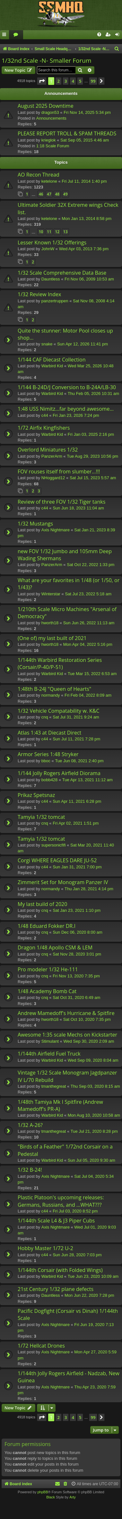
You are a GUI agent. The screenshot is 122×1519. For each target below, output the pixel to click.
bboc (45, 760)
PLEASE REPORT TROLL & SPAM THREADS (67, 133)
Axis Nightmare (55, 529)
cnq (44, 717)
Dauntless (50, 279)
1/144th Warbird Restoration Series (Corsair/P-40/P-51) (60, 663)
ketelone (49, 181)
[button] (42, 81)
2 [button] (58, 81)
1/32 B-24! (30, 1169)
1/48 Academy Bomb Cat (47, 991)
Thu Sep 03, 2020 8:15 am (95, 1086)
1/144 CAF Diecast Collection (52, 359)
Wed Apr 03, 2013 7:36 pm (84, 248)
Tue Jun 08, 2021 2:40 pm (79, 760)
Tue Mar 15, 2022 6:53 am (92, 673)
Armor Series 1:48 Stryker (48, 754)
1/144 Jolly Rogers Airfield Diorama (59, 773)
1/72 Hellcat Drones (41, 1345)
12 (57, 231)
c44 (44, 415)
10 (41, 231)
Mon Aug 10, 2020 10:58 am (94, 1115)
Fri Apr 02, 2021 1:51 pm (76, 823)
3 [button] (66, 81)
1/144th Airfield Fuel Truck (49, 1053)
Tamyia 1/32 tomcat (41, 816)
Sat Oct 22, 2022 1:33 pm (90, 564)
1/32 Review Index (39, 294)
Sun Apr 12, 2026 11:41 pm (82, 344)
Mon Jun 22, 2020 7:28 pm (89, 1295)
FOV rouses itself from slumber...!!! (59, 471)
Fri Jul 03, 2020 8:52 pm (75, 1211)
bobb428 (49, 779)
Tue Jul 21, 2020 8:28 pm (94, 1131)
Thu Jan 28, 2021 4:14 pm (89, 888)
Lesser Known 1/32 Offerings (52, 242)
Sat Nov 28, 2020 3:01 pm (77, 954)
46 (41, 194)
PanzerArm (51, 456)
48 (57, 194)
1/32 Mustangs (35, 523)
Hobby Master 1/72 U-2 (45, 1248)
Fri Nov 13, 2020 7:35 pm (76, 976)
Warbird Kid (52, 365)
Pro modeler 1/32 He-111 (48, 969)
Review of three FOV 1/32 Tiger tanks (61, 501)
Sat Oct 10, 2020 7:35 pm (87, 1019)
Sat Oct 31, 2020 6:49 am (76, 997)
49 (65, 194)
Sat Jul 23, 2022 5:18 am (88, 593)
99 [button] (93, 81)
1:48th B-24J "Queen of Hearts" (54, 688)
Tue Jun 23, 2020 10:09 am (93, 1276)
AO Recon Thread (38, 174)
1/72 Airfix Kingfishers (44, 427)
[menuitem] (16, 35)
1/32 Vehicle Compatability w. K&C (59, 710)
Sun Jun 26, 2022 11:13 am (89, 622)
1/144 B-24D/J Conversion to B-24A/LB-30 (67, 387)
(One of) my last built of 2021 (52, 638)
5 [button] (80, 81)
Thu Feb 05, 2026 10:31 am (93, 393)
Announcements (51, 118)
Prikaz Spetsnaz (36, 795)
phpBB (42, 1492)
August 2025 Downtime (46, 105)
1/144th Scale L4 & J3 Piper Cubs (56, 1220)
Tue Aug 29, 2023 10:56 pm (92, 456)
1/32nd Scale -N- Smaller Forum (47, 60)
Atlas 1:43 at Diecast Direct (49, 732)
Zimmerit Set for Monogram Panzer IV (63, 882)
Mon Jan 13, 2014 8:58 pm (86, 218)
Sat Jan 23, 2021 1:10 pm (76, 910)
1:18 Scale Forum (52, 145)
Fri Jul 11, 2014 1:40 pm (84, 181)
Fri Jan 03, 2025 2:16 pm (91, 434)
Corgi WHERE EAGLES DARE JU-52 (57, 860)
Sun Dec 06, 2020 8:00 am (77, 932)
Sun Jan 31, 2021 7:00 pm (77, 867)
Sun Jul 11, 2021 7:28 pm (76, 739)
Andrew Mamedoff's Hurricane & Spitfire (66, 1013)
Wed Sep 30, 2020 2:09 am (88, 1041)
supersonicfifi (53, 845)
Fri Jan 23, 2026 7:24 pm (76, 415)
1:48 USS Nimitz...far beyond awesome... (66, 408)
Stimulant (50, 1041)
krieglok (48, 140)
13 (65, 231)
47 (49, 194)
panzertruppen (54, 300)
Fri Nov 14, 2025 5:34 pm (87, 112)
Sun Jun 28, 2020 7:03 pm (77, 1254)
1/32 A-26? (30, 1125)
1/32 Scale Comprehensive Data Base (62, 272)
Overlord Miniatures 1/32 (48, 449)
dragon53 (50, 112)
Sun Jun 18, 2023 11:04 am (78, 508)
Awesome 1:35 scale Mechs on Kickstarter (67, 1034)
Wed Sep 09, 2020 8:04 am (93, 1060)
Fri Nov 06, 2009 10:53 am (89, 279)
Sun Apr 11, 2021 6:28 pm (77, 801)
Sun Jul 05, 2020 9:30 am (91, 1160)
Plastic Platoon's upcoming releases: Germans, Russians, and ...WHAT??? (61, 1201)
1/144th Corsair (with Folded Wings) (60, 1270)
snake (47, 344)
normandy (50, 695)
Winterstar (50, 593)
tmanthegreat (53, 1086)
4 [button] (73, 81)
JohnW (47, 248)
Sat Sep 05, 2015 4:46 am (84, 140)
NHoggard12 (53, 477)
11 (49, 231)
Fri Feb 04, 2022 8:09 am (88, 695)
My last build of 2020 (42, 904)
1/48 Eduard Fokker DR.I (46, 925)
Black (50, 1497)
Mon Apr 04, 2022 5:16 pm (87, 644)
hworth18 (49, 622)
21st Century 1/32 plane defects (55, 1289)
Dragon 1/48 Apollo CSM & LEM (55, 947)
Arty (72, 1497)
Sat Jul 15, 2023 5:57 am (93, 477)
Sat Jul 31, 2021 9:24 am (76, 717)
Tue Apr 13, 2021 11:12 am (87, 779)
